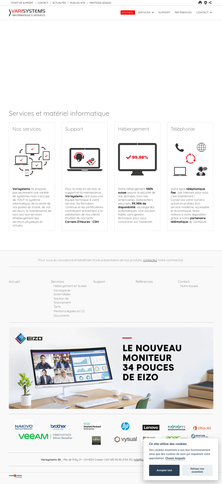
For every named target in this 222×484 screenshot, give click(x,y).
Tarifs (57, 307)
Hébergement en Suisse (70, 286)
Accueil (127, 12)
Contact (204, 12)
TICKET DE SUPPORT (22, 2)
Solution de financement (62, 300)
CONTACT (43, 2)
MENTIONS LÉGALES (100, 2)
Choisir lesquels (175, 458)
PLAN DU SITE (77, 2)
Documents (61, 315)
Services (146, 12)
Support (164, 12)
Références (183, 12)
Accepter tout (164, 470)
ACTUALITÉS (59, 2)
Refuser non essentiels (197, 470)
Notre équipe (189, 286)
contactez (150, 260)
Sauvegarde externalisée (62, 292)
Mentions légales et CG (69, 311)
